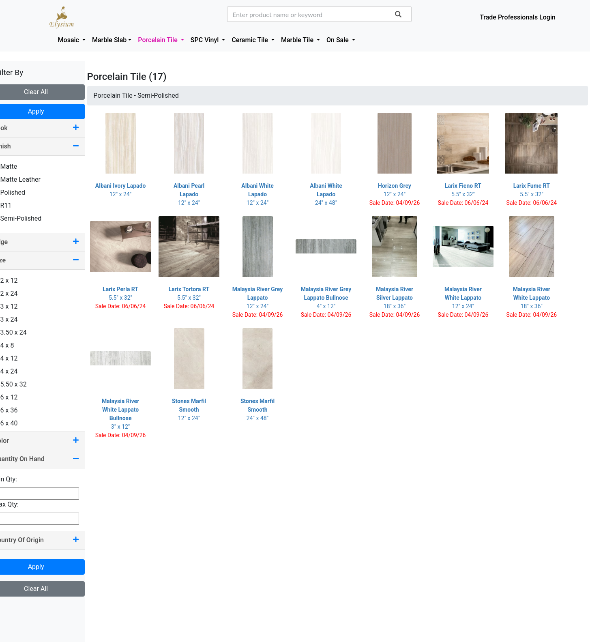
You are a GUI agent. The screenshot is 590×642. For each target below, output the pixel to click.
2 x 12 (18, 280)
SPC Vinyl (206, 40)
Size (48, 260)
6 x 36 (18, 410)
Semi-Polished (30, 218)
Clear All (48, 92)
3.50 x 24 (22, 332)
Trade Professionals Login (518, 17)
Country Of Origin (48, 540)
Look (48, 128)
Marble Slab (109, 40)
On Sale (338, 40)
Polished (22, 192)
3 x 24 (18, 319)
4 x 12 (18, 358)
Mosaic (69, 40)
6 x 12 (18, 397)
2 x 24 (18, 293)
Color (48, 440)
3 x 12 (18, 306)
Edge (48, 242)
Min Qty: (18, 479)
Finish (48, 146)
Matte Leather (29, 179)
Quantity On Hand (48, 459)
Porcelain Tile (158, 40)
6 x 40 (18, 423)
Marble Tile (298, 40)
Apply (49, 111)
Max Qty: (18, 504)
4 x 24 (18, 371)
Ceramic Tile (250, 40)
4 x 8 (16, 345)
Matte (18, 166)
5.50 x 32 (22, 384)
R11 (15, 205)
